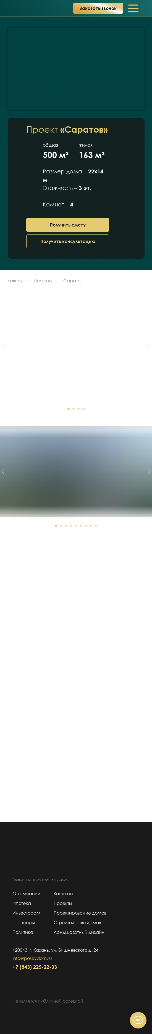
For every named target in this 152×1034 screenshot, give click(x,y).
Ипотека (21, 903)
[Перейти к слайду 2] (73, 409)
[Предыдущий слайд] (2, 346)
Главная (14, 280)
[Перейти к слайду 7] (86, 526)
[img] (133, 8)
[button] (98, 8)
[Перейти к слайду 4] (83, 409)
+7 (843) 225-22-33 (34, 967)
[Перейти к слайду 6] (81, 526)
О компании (26, 893)
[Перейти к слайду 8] (91, 526)
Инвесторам (26, 913)
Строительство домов (77, 922)
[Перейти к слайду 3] (78, 409)
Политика (22, 932)
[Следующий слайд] (149, 346)
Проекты (43, 280)
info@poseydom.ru (32, 958)
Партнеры (23, 922)
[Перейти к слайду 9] (96, 526)
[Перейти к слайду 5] (76, 526)
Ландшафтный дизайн (79, 932)
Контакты (63, 893)
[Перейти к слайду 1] (68, 409)
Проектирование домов (80, 913)
